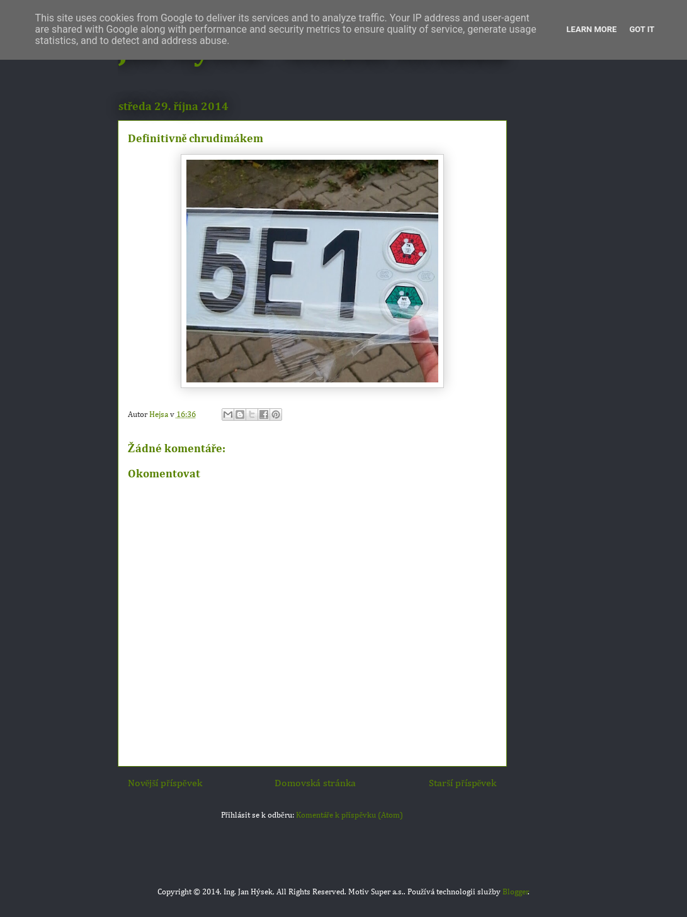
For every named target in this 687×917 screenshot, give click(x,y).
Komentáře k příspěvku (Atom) (349, 815)
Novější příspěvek (165, 783)
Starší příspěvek (462, 783)
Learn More (592, 29)
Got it (641, 29)
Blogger (515, 892)
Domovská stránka (315, 783)
